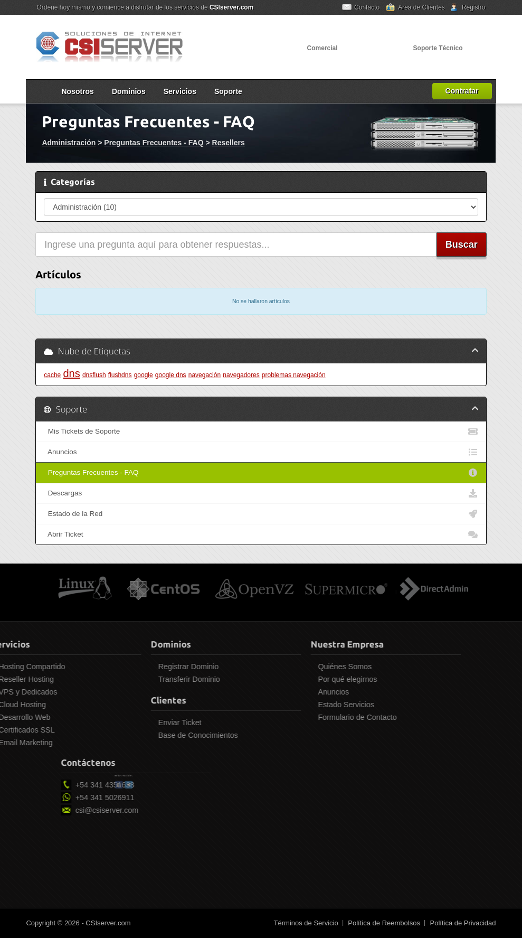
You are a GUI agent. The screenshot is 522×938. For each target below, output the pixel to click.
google (143, 375)
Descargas (261, 493)
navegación (204, 375)
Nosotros (77, 91)
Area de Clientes (421, 7)
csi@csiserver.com (150, 810)
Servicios (180, 91)
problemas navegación (294, 375)
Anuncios (261, 452)
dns (71, 373)
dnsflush (94, 375)
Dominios (129, 91)
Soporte (228, 91)
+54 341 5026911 (148, 797)
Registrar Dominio (145, 666)
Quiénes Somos (302, 666)
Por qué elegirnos (304, 679)
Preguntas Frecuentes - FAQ (153, 142)
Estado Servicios (303, 704)
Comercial (322, 48)
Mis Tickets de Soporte (261, 431)
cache (52, 375)
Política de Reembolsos (384, 923)
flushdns (120, 375)
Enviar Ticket (136, 722)
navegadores (241, 375)
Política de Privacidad (463, 923)
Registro (474, 7)
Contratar (462, 91)
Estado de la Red (261, 514)
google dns (170, 375)
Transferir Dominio (146, 679)
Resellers (228, 142)
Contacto (366, 7)
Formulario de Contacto (314, 717)
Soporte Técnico (438, 48)
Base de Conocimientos (155, 735)
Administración (69, 142)
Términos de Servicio (306, 923)
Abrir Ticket (261, 534)
